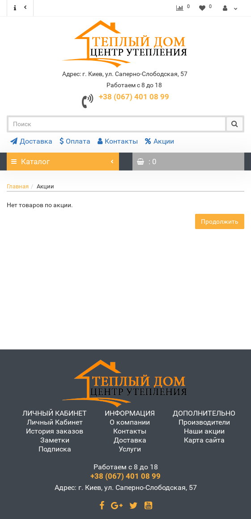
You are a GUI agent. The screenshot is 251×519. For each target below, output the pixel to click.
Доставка (31, 141)
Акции (159, 141)
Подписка (54, 449)
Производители (204, 422)
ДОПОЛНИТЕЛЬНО (204, 413)
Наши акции (204, 431)
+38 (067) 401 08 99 (134, 96)
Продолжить (219, 221)
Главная (18, 186)
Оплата (75, 141)
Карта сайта (204, 440)
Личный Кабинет (55, 422)
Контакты (118, 141)
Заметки (54, 440)
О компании (130, 422)
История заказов (54, 431)
